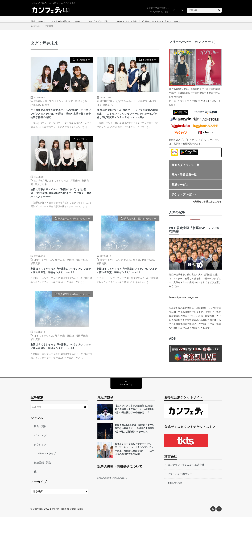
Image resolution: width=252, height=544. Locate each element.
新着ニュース (38, 21)
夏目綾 (70, 274)
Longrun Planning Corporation (66, 536)
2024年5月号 (40, 192)
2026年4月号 (40, 105)
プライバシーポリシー (180, 501)
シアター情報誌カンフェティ (66, 21)
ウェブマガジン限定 (98, 21)
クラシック (40, 471)
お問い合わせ (175, 510)
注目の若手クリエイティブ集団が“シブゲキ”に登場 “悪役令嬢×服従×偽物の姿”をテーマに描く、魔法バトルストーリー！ (61, 206)
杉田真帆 (35, 278)
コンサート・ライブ (45, 480)
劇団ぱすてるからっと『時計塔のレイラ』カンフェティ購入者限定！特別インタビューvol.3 (61, 288)
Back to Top (126, 411)
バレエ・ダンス (42, 462)
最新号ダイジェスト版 (185, 169)
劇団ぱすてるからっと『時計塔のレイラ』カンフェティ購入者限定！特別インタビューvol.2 (127, 288)
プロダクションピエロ (61, 105)
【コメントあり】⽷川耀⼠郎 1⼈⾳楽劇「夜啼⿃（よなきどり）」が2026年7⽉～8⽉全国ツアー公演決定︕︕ (134, 436)
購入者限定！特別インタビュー (74, 233)
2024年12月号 (107, 105)
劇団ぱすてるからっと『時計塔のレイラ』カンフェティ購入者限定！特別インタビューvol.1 (61, 370)
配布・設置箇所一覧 (184, 179)
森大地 (45, 109)
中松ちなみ (81, 105)
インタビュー (83, 64)
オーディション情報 (126, 21)
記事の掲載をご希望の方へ (112, 505)
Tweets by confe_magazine (183, 301)
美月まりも (41, 195)
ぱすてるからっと (126, 105)
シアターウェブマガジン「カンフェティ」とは (158, 10)
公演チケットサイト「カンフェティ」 (162, 21)
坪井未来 (35, 109)
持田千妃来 (82, 274)
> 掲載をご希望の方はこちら (206, 206)
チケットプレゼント (184, 198)
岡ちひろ (108, 109)
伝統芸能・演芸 (42, 489)
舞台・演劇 (40, 453)
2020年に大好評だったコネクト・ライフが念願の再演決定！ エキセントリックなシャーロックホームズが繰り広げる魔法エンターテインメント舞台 (128, 122)
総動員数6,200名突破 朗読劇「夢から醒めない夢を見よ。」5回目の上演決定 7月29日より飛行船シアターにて (136, 455)
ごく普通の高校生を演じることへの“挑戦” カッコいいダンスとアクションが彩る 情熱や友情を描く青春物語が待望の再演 (62, 119)
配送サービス (180, 188)
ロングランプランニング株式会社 (186, 492)
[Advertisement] (128, 183)
